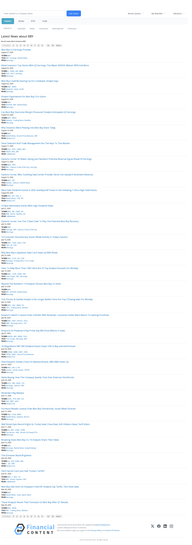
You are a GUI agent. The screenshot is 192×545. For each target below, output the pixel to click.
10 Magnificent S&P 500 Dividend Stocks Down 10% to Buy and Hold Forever (38, 346)
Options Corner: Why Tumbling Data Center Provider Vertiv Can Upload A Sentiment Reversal (47, 174)
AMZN (19, 149)
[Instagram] (171, 529)
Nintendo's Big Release (12, 392)
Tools (44, 21)
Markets (7, 21)
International (57, 28)
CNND (17, 211)
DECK (19, 243)
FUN (24, 243)
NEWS (14, 87)
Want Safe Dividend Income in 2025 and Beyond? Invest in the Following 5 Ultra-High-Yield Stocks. (49, 190)
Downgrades (19, 261)
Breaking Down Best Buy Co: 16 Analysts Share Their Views (30, 439)
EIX (22, 211)
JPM (17, 151)
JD (11, 245)
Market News (22, 58)
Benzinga (9, 60)
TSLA (7, 245)
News (32, 28)
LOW (22, 258)
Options (16, 183)
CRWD (19, 274)
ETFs (33, 21)
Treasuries (72, 28)
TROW (8, 354)
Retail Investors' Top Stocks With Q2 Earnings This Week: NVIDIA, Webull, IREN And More (45, 65)
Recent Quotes (134, 13)
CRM (13, 463)
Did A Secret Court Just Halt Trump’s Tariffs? (23, 471)
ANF (16, 71)
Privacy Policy (96, 530)
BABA (17, 461)
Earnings (13, 58)
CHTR (14, 274)
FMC (24, 274)
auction (8, 370)
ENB (7, 214)
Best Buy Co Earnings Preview (16, 49)
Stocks (21, 21)
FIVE (7, 401)
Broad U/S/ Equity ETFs (28, 432)
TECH (26, 321)
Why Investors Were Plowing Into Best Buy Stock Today (28, 127)
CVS (22, 383)
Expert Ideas (26, 495)
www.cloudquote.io (102, 525)
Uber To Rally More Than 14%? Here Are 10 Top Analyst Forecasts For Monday (39, 268)
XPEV (14, 165)
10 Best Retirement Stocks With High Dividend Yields (27, 205)
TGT (25, 323)
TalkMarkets (10, 154)
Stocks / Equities (16, 214)
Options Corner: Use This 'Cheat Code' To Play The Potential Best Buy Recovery (40, 221)
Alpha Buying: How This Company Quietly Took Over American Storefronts (37, 377)
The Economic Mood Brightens (16, 455)
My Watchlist (157, 13)
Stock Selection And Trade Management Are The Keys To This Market (35, 143)
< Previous (6, 45)
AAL (9, 149)
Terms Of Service (112, 530)
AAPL (14, 149)
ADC (9, 383)
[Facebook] (159, 529)
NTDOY (20, 321)
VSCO (12, 73)
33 (53, 45)
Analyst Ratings (30, 448)
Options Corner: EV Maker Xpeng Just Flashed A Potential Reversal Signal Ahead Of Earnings (46, 159)
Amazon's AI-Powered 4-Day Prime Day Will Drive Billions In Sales (33, 330)
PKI (19, 367)
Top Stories (10, 432)
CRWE (23, 430)
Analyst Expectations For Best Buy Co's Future (23, 96)
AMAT (21, 352)
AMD (26, 352)
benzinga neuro (17, 323)
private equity (18, 370)
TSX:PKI (26, 370)
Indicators (177, 13)
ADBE (15, 352)
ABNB (10, 352)
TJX (9, 463)
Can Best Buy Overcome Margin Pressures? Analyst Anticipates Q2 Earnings (38, 112)
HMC (17, 432)
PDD (7, 73)
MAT (15, 477)
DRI (13, 367)
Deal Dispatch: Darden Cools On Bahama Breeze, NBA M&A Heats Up (35, 361)
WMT (8, 323)
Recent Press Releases (25, 136)
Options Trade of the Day (19, 167)
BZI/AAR (9, 105)
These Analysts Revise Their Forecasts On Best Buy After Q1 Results (34, 502)
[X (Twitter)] (152, 529)
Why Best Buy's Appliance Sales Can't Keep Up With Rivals (29, 252)
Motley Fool (10, 138)
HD (18, 258)
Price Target (29, 261)
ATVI (14, 399)
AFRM (12, 71)
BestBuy (28, 120)
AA (9, 461)
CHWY (17, 430)
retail (19, 495)
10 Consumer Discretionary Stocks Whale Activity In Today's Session (34, 237)
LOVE (14, 414)
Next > (58, 45)
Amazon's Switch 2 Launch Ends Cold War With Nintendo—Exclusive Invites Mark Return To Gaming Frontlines (55, 315)
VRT (13, 180)
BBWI (21, 71)
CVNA (14, 243)
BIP (13, 211)
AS (9, 430)
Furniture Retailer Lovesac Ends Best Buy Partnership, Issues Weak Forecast (38, 408)
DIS (22, 399)
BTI (13, 196)
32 (48, 45)
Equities (9, 183)
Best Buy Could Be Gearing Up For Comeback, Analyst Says (29, 80)
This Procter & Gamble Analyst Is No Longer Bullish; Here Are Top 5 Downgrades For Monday (47, 299)
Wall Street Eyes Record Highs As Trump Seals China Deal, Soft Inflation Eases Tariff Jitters (45, 424)
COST (14, 258)
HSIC (13, 305)
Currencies (43, 28)
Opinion (17, 385)
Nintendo (9, 89)
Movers (26, 417)
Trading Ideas (18, 120)
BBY (9, 55)
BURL (18, 383)
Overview (21, 28)
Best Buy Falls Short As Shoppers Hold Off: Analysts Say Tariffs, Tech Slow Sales (40, 486)
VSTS (7, 308)
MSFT (14, 321)
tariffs (21, 89)
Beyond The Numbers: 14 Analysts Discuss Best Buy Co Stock (31, 283)
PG (23, 305)
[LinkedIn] (165, 529)
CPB (17, 196)
